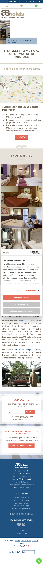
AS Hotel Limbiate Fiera (21, 497)
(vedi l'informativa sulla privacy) (21, 418)
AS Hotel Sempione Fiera (27, 349)
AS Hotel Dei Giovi (21, 500)
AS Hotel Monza (21, 503)
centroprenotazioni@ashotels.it (21, 485)
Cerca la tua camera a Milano (19, 41)
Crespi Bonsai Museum (28, 320)
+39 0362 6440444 (7, 5)
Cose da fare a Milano (31, 2)
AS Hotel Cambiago (21, 506)
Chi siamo (21, 530)
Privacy (17, 541)
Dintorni (13, 2)
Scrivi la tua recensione (21, 446)
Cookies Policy (26, 541)
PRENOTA (22, 137)
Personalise (21, 304)
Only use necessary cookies (21, 311)
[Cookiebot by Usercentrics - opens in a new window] (30, 252)
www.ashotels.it (21, 482)
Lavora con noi (21, 533)
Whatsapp (36, 5)
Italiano (28, 552)
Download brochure (21, 514)
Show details (30, 291)
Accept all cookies (21, 298)
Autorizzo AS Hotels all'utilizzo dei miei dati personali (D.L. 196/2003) (22, 417)
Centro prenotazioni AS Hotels (21, 5)
